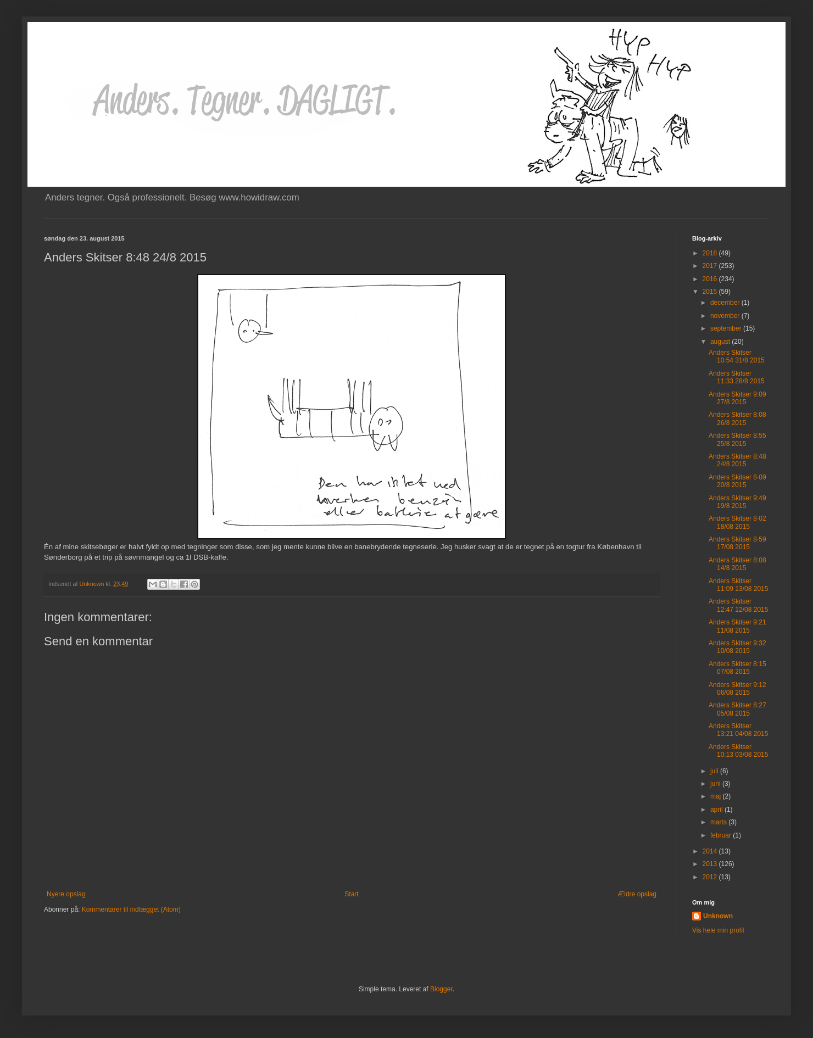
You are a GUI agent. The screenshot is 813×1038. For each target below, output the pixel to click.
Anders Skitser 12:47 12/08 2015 (738, 605)
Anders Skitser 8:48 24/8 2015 (737, 460)
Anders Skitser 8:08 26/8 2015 (737, 418)
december (726, 302)
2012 (711, 877)
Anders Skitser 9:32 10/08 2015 (737, 647)
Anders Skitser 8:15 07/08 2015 (737, 668)
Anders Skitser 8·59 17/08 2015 (737, 543)
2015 (711, 291)
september (726, 328)
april (717, 809)
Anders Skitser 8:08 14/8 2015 (737, 564)
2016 (711, 279)
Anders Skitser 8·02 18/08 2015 (737, 522)
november (726, 316)
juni (716, 784)
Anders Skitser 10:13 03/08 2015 (738, 750)
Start (351, 894)
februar (721, 835)
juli (715, 771)
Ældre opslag (636, 894)
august (721, 341)
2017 (711, 266)
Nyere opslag (66, 894)
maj (716, 796)
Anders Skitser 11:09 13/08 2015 (738, 585)
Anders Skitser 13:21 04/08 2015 (738, 730)
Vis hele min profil (718, 930)
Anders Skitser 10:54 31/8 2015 (737, 356)
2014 (711, 851)
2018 (711, 253)
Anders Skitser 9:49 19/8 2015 (737, 502)
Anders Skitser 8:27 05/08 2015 (737, 709)
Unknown (718, 916)
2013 (711, 864)
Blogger (441, 989)
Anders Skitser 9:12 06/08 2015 (737, 688)
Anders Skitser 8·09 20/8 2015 (737, 481)
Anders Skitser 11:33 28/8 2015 (737, 377)
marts (719, 822)
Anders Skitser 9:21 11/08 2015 (737, 626)
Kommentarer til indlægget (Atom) (131, 909)
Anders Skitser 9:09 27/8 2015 (737, 398)
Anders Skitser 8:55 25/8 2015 (737, 439)
